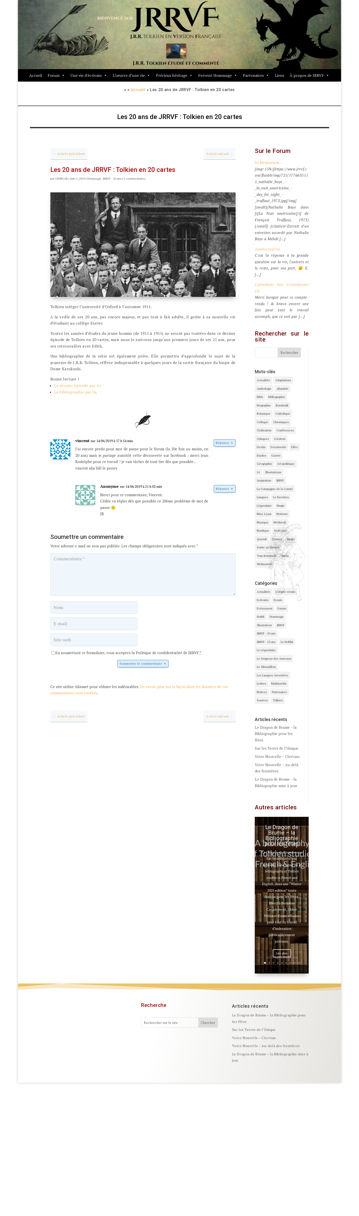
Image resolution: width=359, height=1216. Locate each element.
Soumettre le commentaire (141, 663)
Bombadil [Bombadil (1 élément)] (282, 405)
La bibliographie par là (75, 391)
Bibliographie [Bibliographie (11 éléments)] (276, 397)
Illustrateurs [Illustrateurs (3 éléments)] (273, 472)
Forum (56, 75)
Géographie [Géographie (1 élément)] (264, 464)
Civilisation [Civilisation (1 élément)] (264, 430)
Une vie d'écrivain (89, 75)
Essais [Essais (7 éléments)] (278, 600)
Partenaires (256, 75)
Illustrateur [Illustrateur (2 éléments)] (264, 625)
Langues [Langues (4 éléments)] (262, 497)
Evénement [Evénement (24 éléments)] (264, 608)
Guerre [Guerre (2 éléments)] (276, 455)
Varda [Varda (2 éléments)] (285, 556)
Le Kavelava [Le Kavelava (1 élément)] (281, 497)
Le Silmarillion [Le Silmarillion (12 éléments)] (266, 667)
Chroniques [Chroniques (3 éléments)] (281, 422)
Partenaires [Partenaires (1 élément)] (279, 692)
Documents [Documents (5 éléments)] (278, 447)
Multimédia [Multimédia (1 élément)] (278, 683)
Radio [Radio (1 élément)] (291, 539)
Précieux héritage (174, 75)
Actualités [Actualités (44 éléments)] (263, 592)
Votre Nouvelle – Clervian (277, 756)
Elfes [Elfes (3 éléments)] (294, 447)
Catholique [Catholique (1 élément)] (282, 413)
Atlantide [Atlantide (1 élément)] (282, 388)
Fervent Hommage (217, 75)
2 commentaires (135, 178)
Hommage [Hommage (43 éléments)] (277, 616)
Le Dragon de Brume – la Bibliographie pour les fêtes (276, 733)
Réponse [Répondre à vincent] (222, 443)
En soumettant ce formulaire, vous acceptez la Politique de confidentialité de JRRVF (128, 652)
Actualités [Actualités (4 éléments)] (263, 380)
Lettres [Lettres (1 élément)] (261, 683)
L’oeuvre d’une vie (131, 75)
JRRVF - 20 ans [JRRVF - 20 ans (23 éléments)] (266, 633)
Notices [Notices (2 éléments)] (262, 692)
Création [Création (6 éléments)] (279, 439)
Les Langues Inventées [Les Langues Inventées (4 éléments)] (272, 675)
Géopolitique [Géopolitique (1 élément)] (286, 464)
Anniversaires (267, 248)
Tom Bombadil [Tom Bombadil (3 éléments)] (266, 556)
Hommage (94, 178)
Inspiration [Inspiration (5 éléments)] (264, 480)
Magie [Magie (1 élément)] (281, 505)
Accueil (35, 75)
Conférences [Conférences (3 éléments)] (285, 430)
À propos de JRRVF (309, 75)
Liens (279, 75)
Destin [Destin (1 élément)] (261, 447)
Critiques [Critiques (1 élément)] (263, 439)
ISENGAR (61, 178)
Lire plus (281, 954)
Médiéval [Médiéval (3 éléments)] (279, 522)
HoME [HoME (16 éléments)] (261, 616)
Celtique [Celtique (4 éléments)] (262, 422)
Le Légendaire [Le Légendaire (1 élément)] (266, 650)
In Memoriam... (268, 162)
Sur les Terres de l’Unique (276, 748)
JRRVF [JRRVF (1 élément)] (280, 480)
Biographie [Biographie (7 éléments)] (264, 405)
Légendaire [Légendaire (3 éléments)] (264, 505)
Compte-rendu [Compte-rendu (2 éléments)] (285, 592)
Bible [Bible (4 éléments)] (260, 397)
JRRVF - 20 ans (112, 178)
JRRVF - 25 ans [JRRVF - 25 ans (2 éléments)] (266, 642)
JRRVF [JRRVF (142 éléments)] (280, 625)
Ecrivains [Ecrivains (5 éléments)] (263, 600)
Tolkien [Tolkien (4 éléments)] (278, 700)
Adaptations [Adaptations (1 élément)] (283, 380)
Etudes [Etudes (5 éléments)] (261, 455)
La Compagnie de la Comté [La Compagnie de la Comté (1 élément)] (275, 489)
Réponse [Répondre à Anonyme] (222, 488)
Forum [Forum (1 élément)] (281, 608)
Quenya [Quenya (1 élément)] (277, 539)
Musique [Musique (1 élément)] (263, 522)
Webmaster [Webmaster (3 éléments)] (264, 564)
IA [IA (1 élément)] (258, 472)
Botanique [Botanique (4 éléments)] (263, 413)
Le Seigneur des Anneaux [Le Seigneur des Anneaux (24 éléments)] (274, 658)
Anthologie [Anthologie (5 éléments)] (264, 388)
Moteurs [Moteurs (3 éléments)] (282, 514)
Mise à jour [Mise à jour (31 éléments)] (264, 514)
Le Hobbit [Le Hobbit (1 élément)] (287, 642)
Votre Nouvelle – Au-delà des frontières (266, 1046)
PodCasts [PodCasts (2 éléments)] (280, 530)
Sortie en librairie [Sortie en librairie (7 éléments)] (268, 547)
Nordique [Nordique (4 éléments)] (263, 530)
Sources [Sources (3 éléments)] (262, 700)
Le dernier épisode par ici (77, 385)
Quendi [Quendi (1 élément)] (262, 539)
